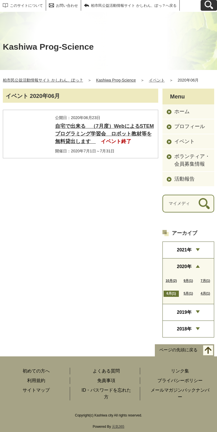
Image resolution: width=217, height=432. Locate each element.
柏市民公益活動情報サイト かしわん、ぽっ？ (43, 80)
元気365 (118, 427)
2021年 (184, 249)
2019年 (184, 312)
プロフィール (189, 126)
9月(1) (188, 281)
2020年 (184, 266)
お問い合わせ (67, 5)
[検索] (204, 203)
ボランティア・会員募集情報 (192, 160)
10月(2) (171, 281)
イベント (157, 80)
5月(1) (188, 293)
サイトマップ (36, 390)
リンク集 (180, 371)
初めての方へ (36, 371)
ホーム (182, 111)
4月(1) (205, 293)
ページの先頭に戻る (178, 350)
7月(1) (205, 281)
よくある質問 (106, 371)
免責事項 (106, 380)
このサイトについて (26, 5)
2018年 (184, 328)
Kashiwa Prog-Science (116, 80)
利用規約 (36, 380)
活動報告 (184, 179)
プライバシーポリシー (180, 380)
